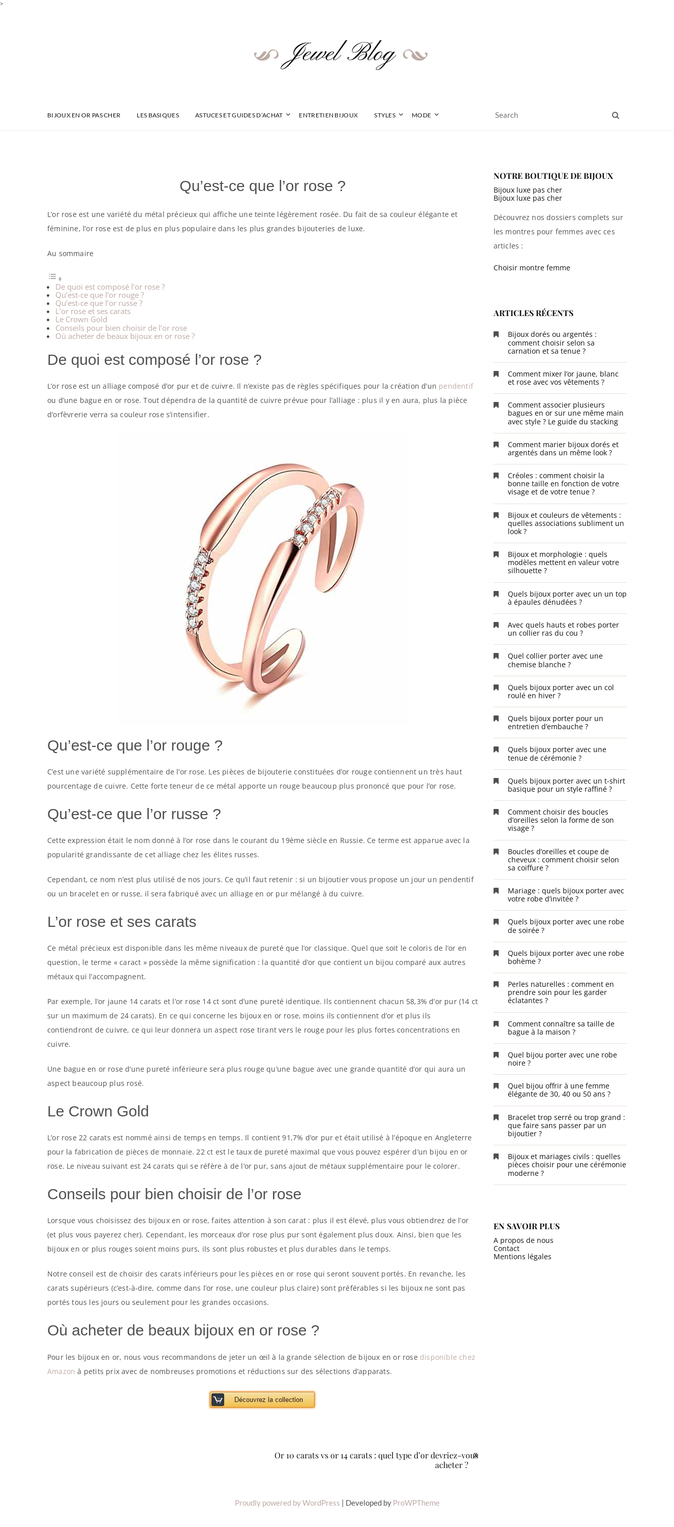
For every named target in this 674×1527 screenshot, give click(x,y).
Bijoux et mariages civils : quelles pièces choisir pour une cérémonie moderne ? (567, 1164)
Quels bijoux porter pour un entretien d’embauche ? (555, 722)
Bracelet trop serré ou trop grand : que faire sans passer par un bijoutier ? (566, 1125)
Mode (421, 115)
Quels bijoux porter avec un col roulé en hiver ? (561, 691)
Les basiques (158, 115)
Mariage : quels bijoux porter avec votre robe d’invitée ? (566, 894)
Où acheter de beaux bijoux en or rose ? (125, 336)
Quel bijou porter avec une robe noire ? (562, 1059)
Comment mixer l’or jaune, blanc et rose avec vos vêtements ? (563, 378)
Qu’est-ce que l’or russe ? (98, 303)
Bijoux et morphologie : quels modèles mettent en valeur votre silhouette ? (563, 562)
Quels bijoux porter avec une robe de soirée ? (566, 925)
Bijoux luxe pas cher (528, 190)
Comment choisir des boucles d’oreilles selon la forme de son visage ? (561, 820)
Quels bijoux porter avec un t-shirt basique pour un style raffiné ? (566, 785)
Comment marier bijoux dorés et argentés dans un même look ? (563, 448)
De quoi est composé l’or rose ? (110, 287)
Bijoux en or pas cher (83, 115)
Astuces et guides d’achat (239, 115)
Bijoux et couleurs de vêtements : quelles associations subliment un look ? (566, 523)
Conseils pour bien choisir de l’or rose (121, 328)
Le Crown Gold (81, 319)
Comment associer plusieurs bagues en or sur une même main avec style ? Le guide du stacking (566, 413)
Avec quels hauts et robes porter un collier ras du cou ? (563, 629)
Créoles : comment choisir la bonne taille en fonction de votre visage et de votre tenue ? (563, 483)
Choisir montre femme (532, 267)
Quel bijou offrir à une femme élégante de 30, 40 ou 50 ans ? (559, 1090)
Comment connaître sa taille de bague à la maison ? (561, 1028)
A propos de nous (524, 1240)
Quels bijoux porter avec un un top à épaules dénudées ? (567, 598)
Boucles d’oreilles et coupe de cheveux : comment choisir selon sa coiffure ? (563, 859)
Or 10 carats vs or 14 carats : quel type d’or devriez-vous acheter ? (376, 1460)
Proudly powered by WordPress (287, 1502)
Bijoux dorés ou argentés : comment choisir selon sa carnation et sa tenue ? (552, 342)
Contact (506, 1248)
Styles (384, 115)
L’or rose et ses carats (93, 311)
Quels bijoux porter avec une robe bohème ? (566, 957)
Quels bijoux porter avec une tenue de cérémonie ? (557, 753)
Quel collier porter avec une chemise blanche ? (555, 660)
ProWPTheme (416, 1502)
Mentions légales (523, 1256)
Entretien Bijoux (328, 115)
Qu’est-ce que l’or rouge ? (99, 295)
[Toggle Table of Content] (55, 278)
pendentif (456, 386)
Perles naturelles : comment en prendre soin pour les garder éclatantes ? (561, 992)
